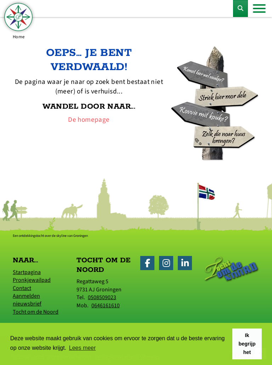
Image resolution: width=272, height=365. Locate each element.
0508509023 (102, 297)
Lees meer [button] (82, 348)
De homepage (88, 120)
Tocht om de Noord (35, 312)
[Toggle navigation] (259, 8)
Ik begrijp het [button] (247, 343)
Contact (22, 288)
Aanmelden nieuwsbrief (27, 300)
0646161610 (105, 305)
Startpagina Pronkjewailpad (32, 276)
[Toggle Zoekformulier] (240, 8)
